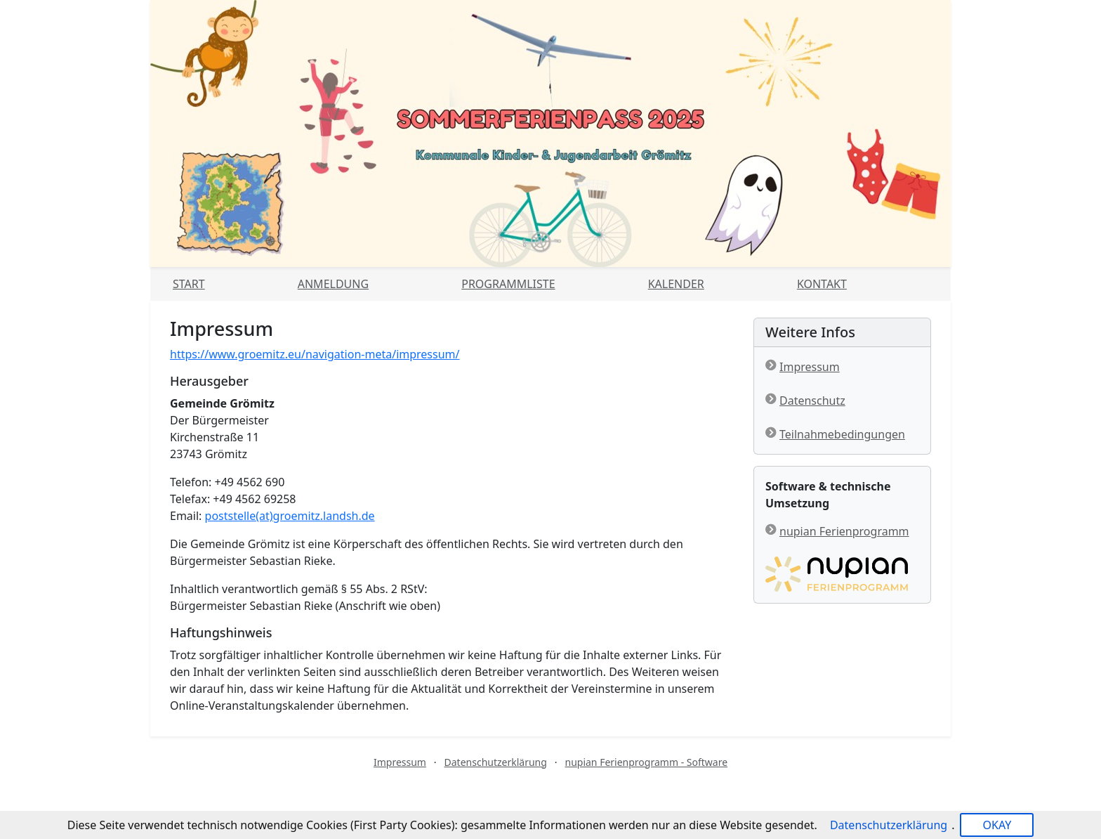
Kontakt (822, 284)
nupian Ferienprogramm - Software (646, 762)
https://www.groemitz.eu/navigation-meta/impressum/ (315, 354)
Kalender (676, 284)
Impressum (809, 367)
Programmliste (508, 284)
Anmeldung (333, 284)
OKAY (996, 825)
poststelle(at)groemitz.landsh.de (290, 515)
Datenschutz (812, 400)
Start (189, 284)
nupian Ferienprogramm (844, 531)
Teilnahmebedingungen (842, 434)
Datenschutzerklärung (495, 762)
